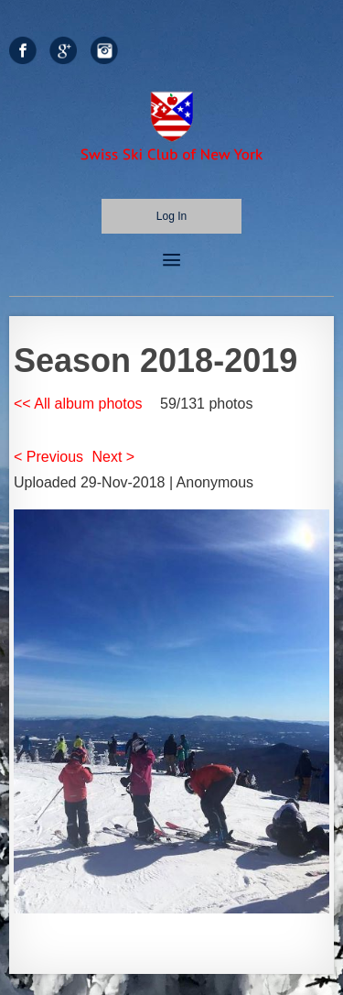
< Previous (48, 457)
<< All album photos (78, 403)
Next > (113, 457)
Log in (171, 216)
